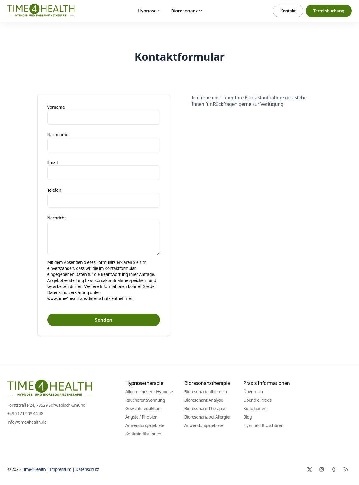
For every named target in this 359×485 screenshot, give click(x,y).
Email (52, 162)
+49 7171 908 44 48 (25, 413)
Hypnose (150, 11)
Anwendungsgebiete (144, 425)
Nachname (57, 134)
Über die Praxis (257, 400)
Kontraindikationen (143, 434)
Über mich (253, 391)
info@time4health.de (26, 422)
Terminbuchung (328, 11)
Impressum (60, 469)
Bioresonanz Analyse (203, 400)
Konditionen (254, 408)
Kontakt (288, 11)
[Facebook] (334, 469)
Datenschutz (87, 469)
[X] (310, 469)
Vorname (56, 107)
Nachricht (56, 218)
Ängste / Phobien (141, 417)
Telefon (54, 190)
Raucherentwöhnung (145, 400)
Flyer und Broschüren (263, 425)
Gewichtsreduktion (143, 408)
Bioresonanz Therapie (204, 408)
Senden (103, 320)
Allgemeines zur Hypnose (149, 391)
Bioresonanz (187, 11)
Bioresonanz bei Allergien (207, 417)
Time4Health (34, 469)
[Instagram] (322, 469)
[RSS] (346, 469)
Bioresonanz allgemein (205, 391)
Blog (247, 417)
